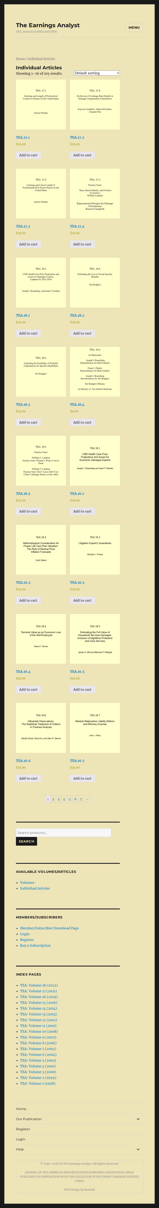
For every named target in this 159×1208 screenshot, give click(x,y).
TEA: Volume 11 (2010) (38, 1026)
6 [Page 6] (75, 799)
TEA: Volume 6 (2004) (38, 1054)
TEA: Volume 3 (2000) (38, 1072)
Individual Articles (35, 888)
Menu (134, 27)
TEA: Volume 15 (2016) (38, 1003)
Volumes (27, 882)
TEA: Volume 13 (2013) (38, 1014)
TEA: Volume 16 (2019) (39, 997)
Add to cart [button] (28, 155)
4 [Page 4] (64, 799)
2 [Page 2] (53, 799)
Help (20, 1149)
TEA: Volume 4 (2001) (38, 1066)
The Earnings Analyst (48, 25)
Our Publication (29, 1119)
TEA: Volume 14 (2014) (38, 1008)
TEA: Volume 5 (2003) (38, 1060)
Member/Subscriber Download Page (49, 928)
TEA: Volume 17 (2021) (38, 991)
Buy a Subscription (35, 945)
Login (25, 934)
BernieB (89, 1190)
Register (27, 940)
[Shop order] (97, 73)
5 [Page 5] (70, 799)
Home (20, 59)
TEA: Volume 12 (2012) (38, 1020)
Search (26, 841)
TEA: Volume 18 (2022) (39, 985)
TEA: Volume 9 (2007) (38, 1037)
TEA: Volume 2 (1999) (38, 1078)
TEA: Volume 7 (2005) (38, 1049)
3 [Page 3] (59, 799)
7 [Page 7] (81, 799)
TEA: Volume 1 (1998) (37, 1083)
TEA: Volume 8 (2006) (38, 1043)
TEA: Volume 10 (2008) (39, 1031)
